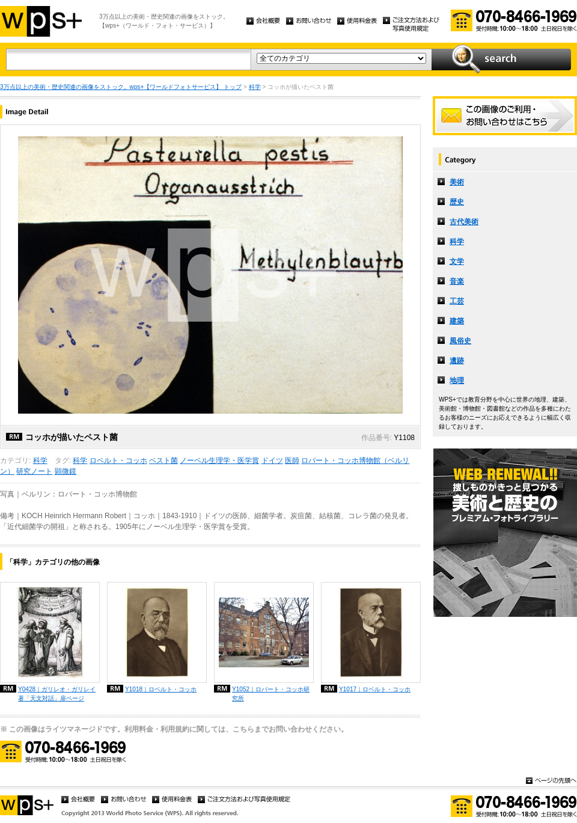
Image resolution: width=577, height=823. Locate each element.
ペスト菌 (163, 460)
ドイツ (272, 460)
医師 (292, 460)
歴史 (457, 202)
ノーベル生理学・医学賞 (219, 460)
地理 (457, 380)
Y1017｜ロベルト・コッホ (375, 689)
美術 (457, 182)
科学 (255, 87)
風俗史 (460, 341)
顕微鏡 (65, 471)
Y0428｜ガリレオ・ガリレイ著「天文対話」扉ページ (57, 694)
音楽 (457, 281)
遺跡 (457, 360)
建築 (457, 321)
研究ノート (34, 471)
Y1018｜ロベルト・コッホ (161, 689)
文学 (457, 261)
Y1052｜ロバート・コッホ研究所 (271, 694)
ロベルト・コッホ (118, 460)
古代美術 (464, 222)
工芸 (457, 301)
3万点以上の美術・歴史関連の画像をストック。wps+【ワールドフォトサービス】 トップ (121, 87)
